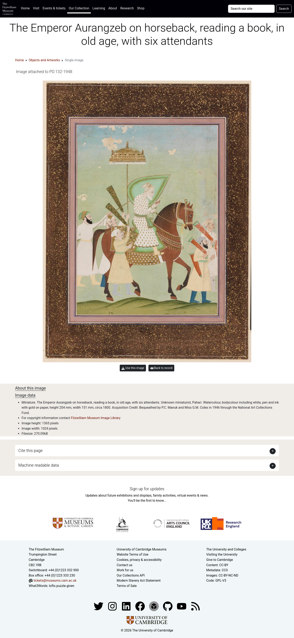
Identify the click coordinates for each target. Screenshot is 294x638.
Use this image (133, 368)
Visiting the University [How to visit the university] (221, 554)
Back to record (161, 368)
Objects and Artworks (44, 60)
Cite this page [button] (30, 450)
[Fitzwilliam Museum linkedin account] (140, 606)
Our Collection (79, 8)
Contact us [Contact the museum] (124, 565)
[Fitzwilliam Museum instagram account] (113, 606)
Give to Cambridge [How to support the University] (219, 560)
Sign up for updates (147, 488)
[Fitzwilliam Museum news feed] (195, 606)
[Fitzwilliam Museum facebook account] (127, 606)
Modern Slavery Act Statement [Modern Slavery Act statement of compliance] (139, 580)
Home (26, 7)
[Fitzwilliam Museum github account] (168, 606)
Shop (140, 8)
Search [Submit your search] (284, 9)
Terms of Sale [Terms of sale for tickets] (127, 586)
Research (127, 8)
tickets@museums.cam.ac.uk (55, 580)
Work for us (125, 570)
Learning (98, 8)
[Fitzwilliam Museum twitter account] (99, 606)
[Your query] (251, 9)
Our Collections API (131, 575)
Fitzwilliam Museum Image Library (96, 418)
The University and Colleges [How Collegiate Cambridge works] (226, 549)
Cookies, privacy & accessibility (139, 560)
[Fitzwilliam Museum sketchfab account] (154, 606)
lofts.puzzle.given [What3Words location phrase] (61, 586)
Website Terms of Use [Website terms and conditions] (132, 554)
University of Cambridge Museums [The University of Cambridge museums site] (142, 549)
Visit (36, 8)
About (112, 8)
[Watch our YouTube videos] (182, 606)
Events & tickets (54, 8)
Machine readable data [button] (38, 465)
